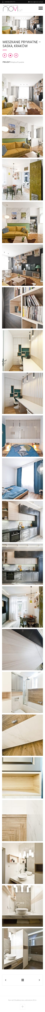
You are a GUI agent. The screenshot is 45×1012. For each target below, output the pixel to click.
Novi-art (10, 1000)
